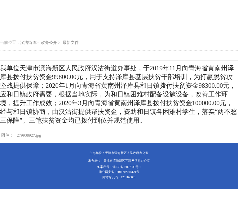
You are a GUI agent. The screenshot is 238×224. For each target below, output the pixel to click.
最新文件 (71, 42)
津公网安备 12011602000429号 (119, 172)
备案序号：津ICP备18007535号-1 (119, 167)
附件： (7, 135)
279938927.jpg (29, 135)
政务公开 (49, 42)
